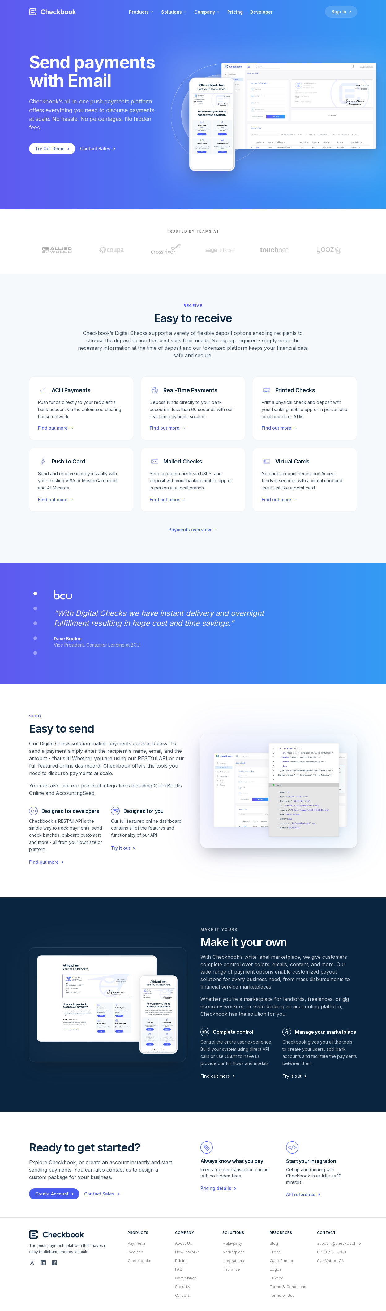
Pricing (235, 12)
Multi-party (232, 1243)
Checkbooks (139, 1260)
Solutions (174, 12)
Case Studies (282, 1260)
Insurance (231, 1269)
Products (141, 12)
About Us (183, 1243)
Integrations (233, 1260)
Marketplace (233, 1252)
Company (207, 12)
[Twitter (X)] (32, 1263)
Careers (182, 1295)
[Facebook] (54, 1263)
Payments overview (193, 530)
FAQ (178, 1269)
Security (182, 1286)
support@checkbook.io (339, 1243)
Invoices (135, 1252)
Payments (137, 1243)
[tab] (35, 593)
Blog (274, 1243)
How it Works (187, 1252)
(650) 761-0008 (331, 1252)
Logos (275, 1269)
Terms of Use (282, 1295)
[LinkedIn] (43, 1263)
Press (275, 1252)
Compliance (186, 1278)
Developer (261, 12)
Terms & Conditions (288, 1286)
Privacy (276, 1278)
